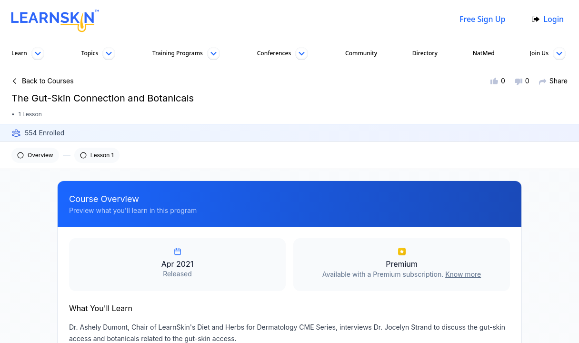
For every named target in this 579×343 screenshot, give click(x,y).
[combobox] (275, 19)
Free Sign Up (480, 19)
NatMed (482, 53)
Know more (463, 274)
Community (360, 53)
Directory (424, 53)
